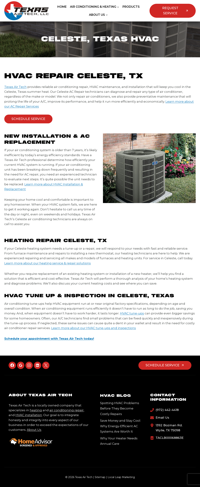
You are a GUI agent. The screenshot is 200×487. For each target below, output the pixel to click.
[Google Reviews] (20, 365)
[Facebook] (12, 365)
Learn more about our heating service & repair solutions (47, 263)
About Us (34, 429)
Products (131, 6)
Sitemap (100, 477)
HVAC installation (28, 415)
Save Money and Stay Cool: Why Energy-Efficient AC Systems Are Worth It (120, 426)
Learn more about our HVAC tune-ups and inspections (93, 328)
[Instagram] (29, 365)
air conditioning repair (66, 410)
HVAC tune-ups (132, 313)
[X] (46, 365)
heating (36, 410)
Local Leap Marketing (121, 477)
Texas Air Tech (15, 87)
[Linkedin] (37, 365)
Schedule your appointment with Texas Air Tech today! (49, 338)
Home (62, 6)
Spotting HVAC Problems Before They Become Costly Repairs (119, 408)
